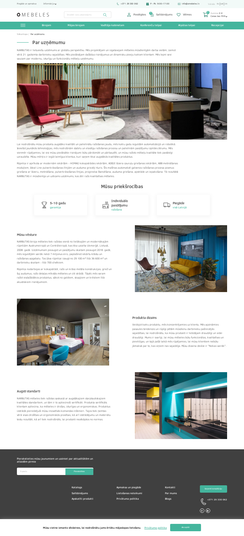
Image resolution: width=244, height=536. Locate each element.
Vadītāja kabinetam (112, 25)
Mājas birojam (76, 25)
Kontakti (170, 488)
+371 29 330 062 (125, 3)
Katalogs (77, 488)
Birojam (46, 25)
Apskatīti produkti (82, 499)
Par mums (171, 494)
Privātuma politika (127, 499)
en (226, 4)
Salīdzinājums (161, 15)
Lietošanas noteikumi (129, 494)
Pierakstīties (78, 472)
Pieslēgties (136, 15)
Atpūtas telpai (186, 25)
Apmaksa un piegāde (128, 488)
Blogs (168, 499)
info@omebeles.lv (187, 3)
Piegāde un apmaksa (26, 3)
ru (216, 4)
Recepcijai (217, 25)
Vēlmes (184, 15)
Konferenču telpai (151, 25)
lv (221, 4)
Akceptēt (185, 527)
